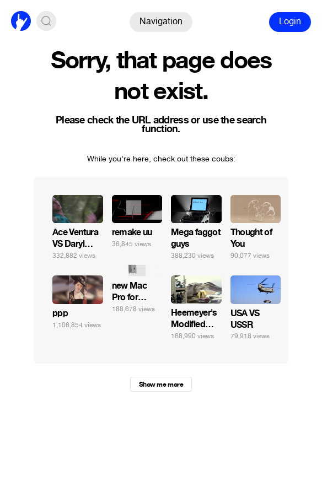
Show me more (161, 384)
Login (290, 21)
